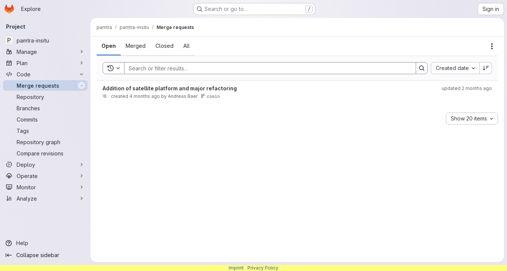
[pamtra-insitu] (45, 40)
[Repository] (45, 96)
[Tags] (45, 130)
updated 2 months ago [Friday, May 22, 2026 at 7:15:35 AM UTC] (467, 88)
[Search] (266, 68)
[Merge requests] (45, 85)
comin (210, 96)
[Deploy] (45, 164)
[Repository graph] (45, 142)
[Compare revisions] (45, 153)
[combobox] (455, 68)
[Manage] (45, 51)
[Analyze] (45, 198)
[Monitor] (45, 187)
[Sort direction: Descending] (486, 68)
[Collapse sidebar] (45, 255)
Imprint (236, 268)
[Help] (45, 243)
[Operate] (45, 176)
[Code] (45, 74)
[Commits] (45, 119)
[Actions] (492, 46)
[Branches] (45, 108)
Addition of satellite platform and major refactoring (170, 88)
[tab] (109, 46)
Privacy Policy (262, 268)
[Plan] (45, 63)
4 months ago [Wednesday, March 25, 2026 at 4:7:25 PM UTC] (144, 96)
